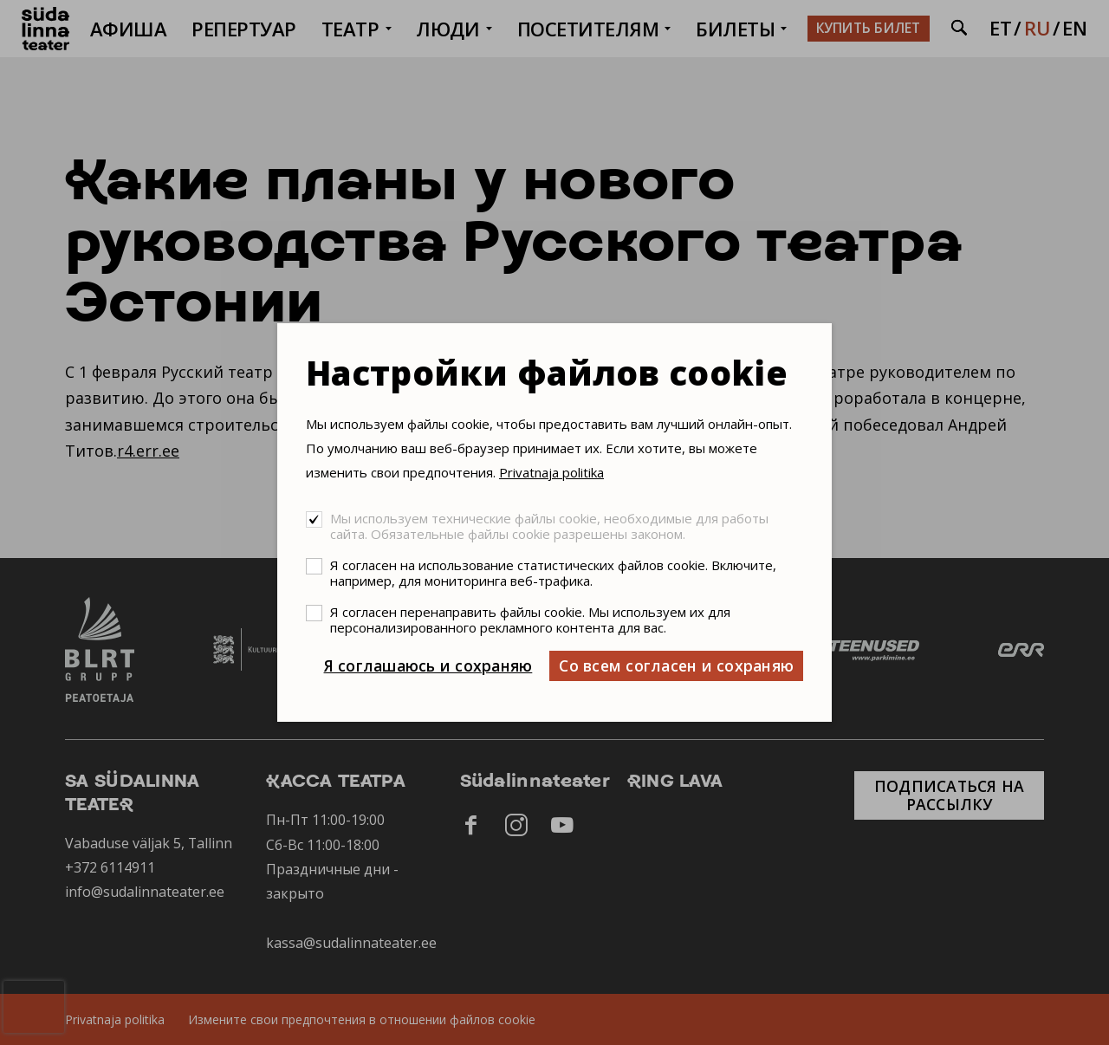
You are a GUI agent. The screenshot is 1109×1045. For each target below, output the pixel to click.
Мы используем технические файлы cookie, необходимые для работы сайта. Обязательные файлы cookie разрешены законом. (549, 526)
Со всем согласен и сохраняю (676, 665)
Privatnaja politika (551, 472)
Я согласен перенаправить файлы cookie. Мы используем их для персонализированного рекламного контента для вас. (530, 619)
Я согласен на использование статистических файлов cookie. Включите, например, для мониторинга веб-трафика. (553, 572)
